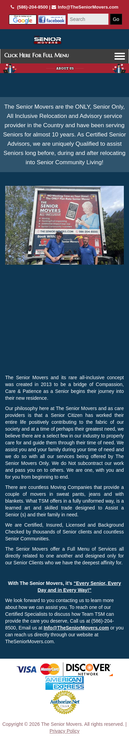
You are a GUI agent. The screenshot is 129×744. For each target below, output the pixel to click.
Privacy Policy (64, 731)
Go (116, 19)
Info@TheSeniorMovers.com (76, 628)
